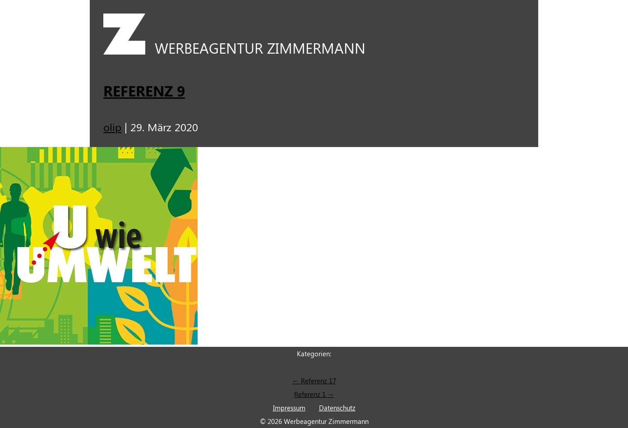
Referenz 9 (144, 90)
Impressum (289, 407)
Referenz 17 (314, 380)
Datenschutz (337, 407)
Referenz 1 (314, 394)
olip (112, 127)
